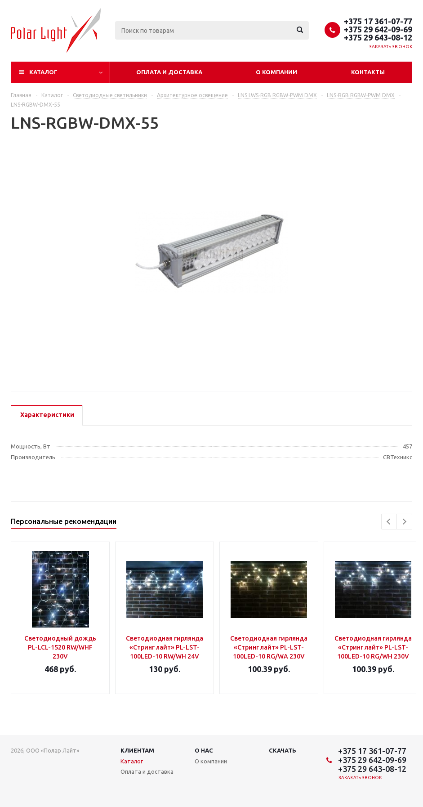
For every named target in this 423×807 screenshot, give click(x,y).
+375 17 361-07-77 (378, 21)
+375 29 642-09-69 (378, 29)
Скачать (282, 750)
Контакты (368, 72)
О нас (204, 750)
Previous (389, 521)
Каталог (43, 72)
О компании (276, 72)
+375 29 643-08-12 (378, 37)
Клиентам (137, 750)
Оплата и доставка (169, 72)
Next (404, 521)
